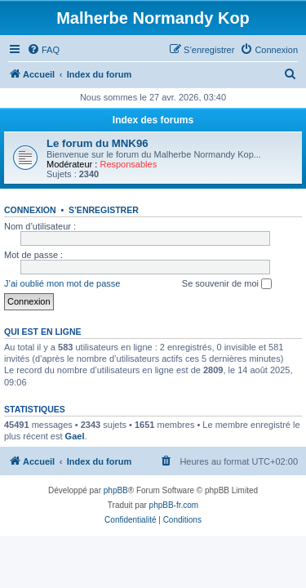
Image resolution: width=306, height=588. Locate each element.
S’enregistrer (104, 210)
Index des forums (153, 120)
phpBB (116, 490)
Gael (75, 436)
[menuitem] (43, 50)
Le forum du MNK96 (98, 143)
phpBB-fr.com (174, 505)
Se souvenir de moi (227, 284)
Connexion (30, 210)
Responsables (128, 164)
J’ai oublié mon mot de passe (62, 283)
